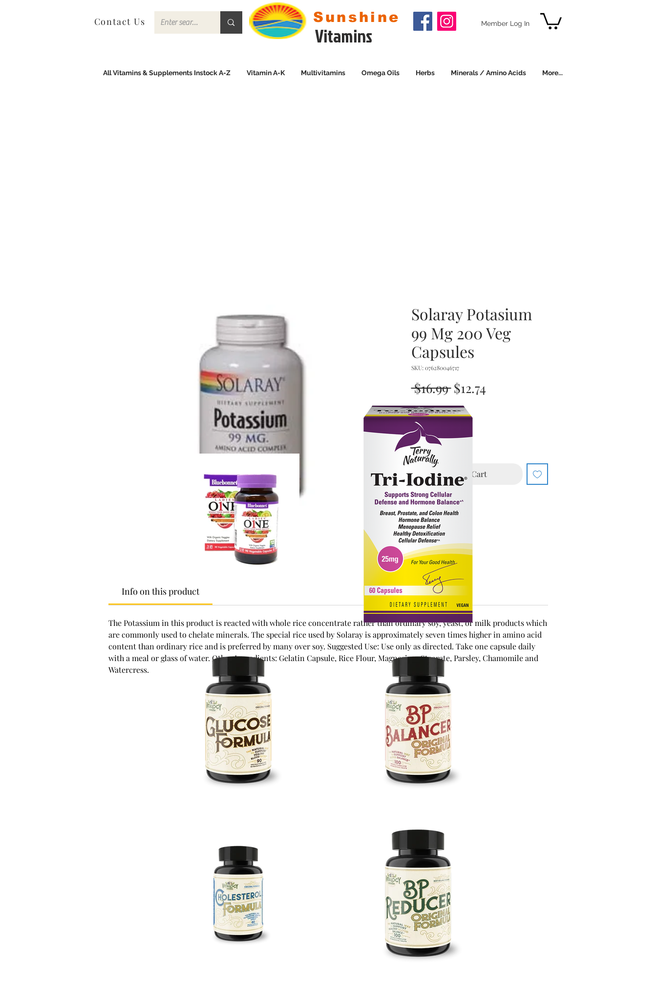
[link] (551, 20)
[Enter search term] (180, 22)
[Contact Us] (121, 21)
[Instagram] (446, 21)
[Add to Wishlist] (537, 474)
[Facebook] (422, 21)
